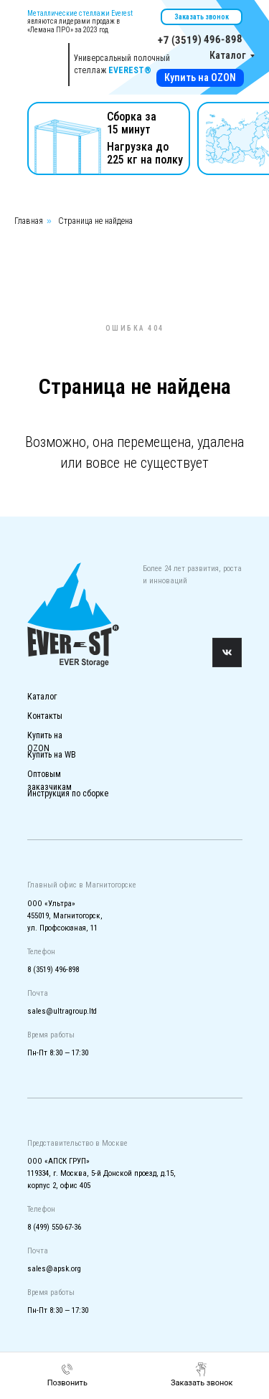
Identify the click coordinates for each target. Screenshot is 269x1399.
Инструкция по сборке (67, 793)
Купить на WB (51, 755)
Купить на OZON (200, 77)
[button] (202, 1375)
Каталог (227, 55)
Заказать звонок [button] (201, 17)
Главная (28, 221)
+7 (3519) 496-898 (199, 39)
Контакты (44, 716)
